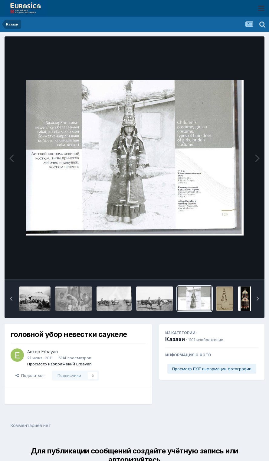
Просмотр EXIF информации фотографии (211, 368)
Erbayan (49, 351)
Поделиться (29, 375)
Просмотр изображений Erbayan (59, 363)
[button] (11, 298)
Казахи (175, 339)
